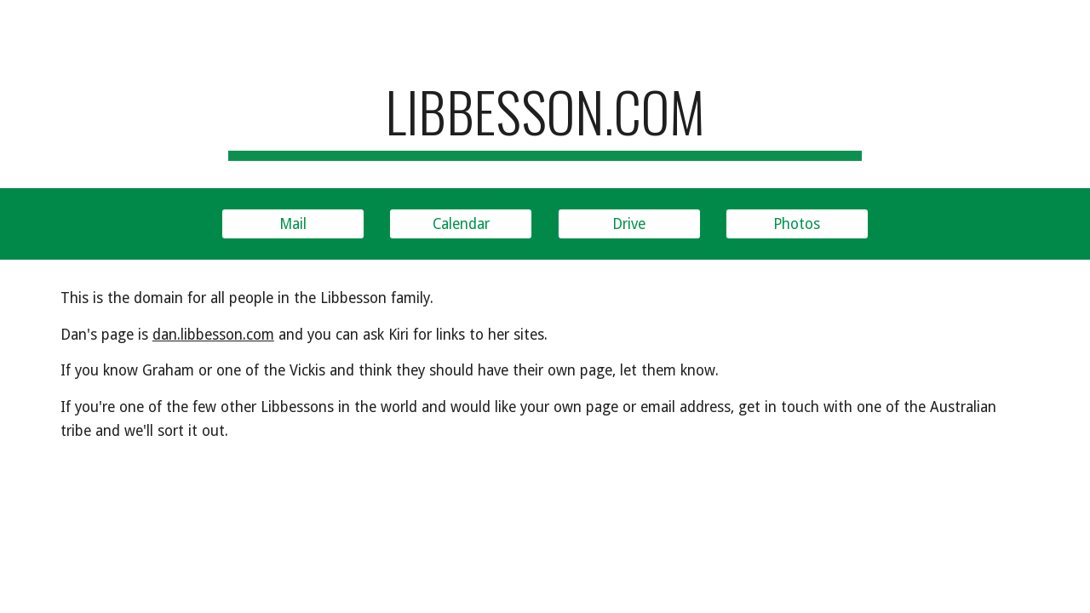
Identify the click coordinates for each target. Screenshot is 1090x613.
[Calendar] (460, 223)
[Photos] (797, 223)
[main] (545, 120)
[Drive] (629, 223)
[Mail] (293, 223)
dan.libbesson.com (213, 334)
